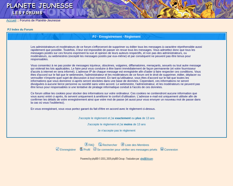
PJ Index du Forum (20, 29)
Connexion (169, 149)
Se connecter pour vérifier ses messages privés (125, 149)
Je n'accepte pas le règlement (117, 130)
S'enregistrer (66, 149)
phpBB (95, 158)
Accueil (11, 20)
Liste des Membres (135, 144)
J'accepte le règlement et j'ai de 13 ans (116, 124)
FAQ (89, 144)
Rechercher (107, 144)
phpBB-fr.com (146, 158)
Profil (85, 149)
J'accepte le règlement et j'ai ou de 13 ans (116, 118)
